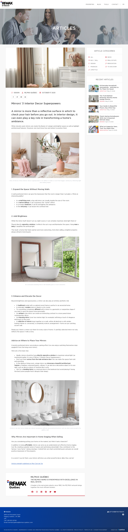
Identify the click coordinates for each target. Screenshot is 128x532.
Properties (90, 4)
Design (15, 92)
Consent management (100, 529)
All (90, 57)
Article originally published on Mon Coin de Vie (27, 463)
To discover (111, 66)
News (108, 57)
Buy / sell (93, 60)
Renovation (110, 63)
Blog (99, 4)
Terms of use (88, 529)
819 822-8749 (11, 520)
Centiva (121, 529)
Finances (92, 66)
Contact (115, 4)
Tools (106, 4)
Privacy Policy (78, 529)
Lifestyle (93, 70)
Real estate (110, 60)
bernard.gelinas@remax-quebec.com (20, 522)
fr (123, 4)
